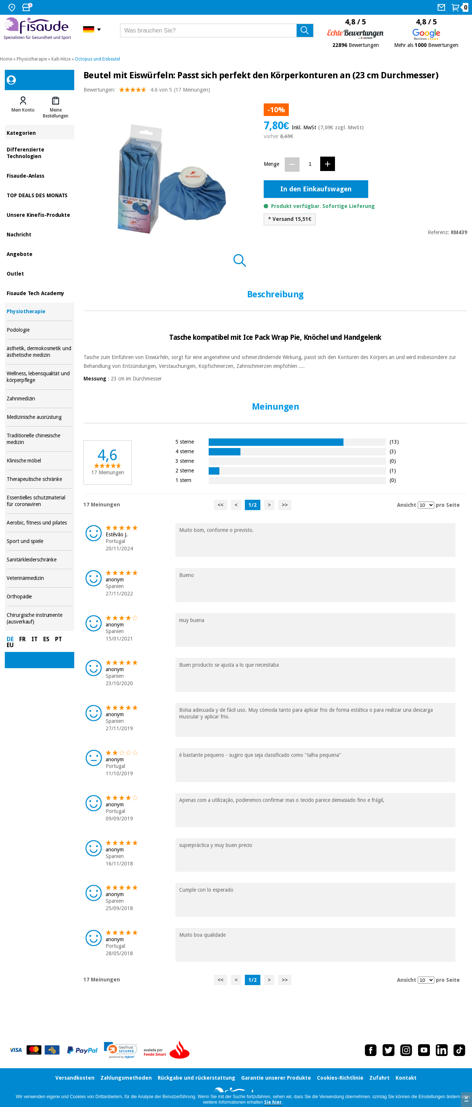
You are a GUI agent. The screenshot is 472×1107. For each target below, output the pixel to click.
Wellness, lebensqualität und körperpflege (39, 377)
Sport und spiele (39, 541)
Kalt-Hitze (61, 59)
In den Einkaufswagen (316, 189)
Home (6, 59)
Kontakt (406, 1078)
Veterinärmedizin (39, 578)
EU (10, 645)
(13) (394, 441)
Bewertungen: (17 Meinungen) (146, 91)
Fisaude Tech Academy (39, 293)
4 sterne (184, 451)
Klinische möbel (39, 461)
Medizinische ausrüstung (39, 417)
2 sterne (184, 470)
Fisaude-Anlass (39, 175)
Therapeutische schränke (39, 479)
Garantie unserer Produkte (276, 1078)
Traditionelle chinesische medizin (39, 439)
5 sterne (184, 441)
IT (34, 639)
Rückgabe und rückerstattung (196, 1078)
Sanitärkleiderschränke (39, 560)
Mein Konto (23, 110)
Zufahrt (379, 1078)
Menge (271, 164)
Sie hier (273, 1102)
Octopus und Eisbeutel (97, 59)
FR (22, 639)
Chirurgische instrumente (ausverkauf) (39, 618)
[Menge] (310, 164)
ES (46, 639)
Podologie (39, 330)
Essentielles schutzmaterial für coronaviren (39, 501)
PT (58, 639)
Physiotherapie (32, 59)
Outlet (39, 273)
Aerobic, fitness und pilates (39, 523)
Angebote (39, 253)
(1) (393, 470)
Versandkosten (75, 1078)
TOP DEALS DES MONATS (39, 195)
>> (285, 505)
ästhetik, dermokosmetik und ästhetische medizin (39, 351)
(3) (393, 451)
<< (220, 505)
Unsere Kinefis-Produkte (39, 214)
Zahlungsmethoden (126, 1078)
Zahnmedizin (39, 399)
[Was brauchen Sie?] (217, 30)
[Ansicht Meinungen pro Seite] (426, 505)
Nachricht (39, 234)
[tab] (23, 107)
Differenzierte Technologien (39, 152)
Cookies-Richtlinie (340, 1078)
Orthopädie (39, 597)
